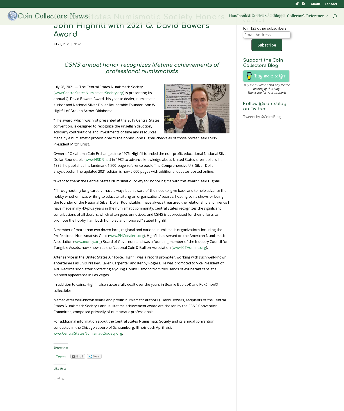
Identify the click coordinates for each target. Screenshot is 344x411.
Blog (277, 16)
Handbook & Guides (246, 16)
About (316, 4)
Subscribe (267, 45)
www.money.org (87, 241)
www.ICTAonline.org (189, 247)
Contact (331, 4)
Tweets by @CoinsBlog (262, 116)
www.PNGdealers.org (126, 235)
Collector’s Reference (305, 16)
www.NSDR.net (98, 159)
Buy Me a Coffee (255, 85)
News (77, 44)
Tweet (61, 356)
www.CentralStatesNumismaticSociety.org (89, 92)
